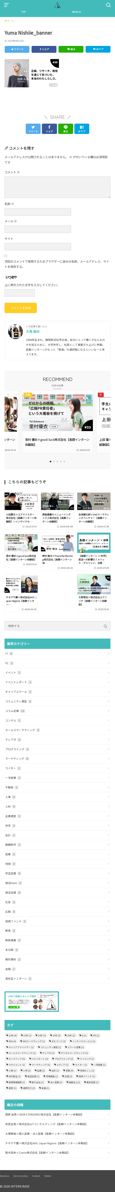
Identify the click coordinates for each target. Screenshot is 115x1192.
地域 (10, 863)
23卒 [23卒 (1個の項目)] (27, 1035)
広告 (10, 902)
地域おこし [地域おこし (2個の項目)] (87, 1070)
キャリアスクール (18, 691)
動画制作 (13, 844)
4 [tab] (61, 461)
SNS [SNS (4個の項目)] (12, 1041)
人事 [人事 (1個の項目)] (12, 1070)
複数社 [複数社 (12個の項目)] (74, 1082)
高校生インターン (18, 978)
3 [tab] (57, 461)
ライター (13, 768)
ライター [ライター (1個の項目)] (81, 1064)
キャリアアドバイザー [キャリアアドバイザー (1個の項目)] (21, 1046)
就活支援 (13, 892)
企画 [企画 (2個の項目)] (41, 1070)
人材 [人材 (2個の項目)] (27, 1070)
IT (9, 653)
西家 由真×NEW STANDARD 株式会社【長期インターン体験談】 (44, 1114)
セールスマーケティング (22, 730)
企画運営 (13, 816)
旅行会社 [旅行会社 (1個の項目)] (38, 1082)
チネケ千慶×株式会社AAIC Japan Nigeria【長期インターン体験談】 (47, 1143)
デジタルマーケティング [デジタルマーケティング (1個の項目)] (74, 1052)
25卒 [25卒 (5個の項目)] (57, 1035)
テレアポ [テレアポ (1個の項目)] (48, 1052)
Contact (36, 1176)
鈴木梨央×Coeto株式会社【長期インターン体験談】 (37, 1152)
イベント (13, 672)
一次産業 (13, 777)
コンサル (13, 720)
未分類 (11, 949)
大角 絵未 (33, 331)
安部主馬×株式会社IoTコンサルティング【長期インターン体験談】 (46, 1124)
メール (11, 221)
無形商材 (13, 959)
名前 (9, 204)
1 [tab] (50, 461)
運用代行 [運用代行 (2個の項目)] (29, 1087)
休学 (10, 825)
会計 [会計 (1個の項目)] (55, 1070)
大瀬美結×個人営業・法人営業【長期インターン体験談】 (40, 1133)
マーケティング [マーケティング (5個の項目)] (41, 1064)
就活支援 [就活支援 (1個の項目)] (33, 1076)
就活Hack (13, 883)
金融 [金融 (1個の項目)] (45, 1087)
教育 (10, 930)
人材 (10, 806)
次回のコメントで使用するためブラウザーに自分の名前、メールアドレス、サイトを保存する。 (57, 264)
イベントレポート (18, 682)
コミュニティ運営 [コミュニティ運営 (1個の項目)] (50, 1046)
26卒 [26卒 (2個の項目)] (71, 1035)
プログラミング (17, 749)
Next (106, 426)
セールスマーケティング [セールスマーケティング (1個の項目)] (22, 1052)
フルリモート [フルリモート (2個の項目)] (40, 1058)
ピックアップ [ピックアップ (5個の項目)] (17, 1058)
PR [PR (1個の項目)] (96, 1035)
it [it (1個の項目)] (84, 1035)
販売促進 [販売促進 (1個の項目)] (92, 1082)
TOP (23, 11)
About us (76, 11)
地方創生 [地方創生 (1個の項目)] (15, 1076)
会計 (10, 835)
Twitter (47, 1176)
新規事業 (13, 940)
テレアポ (13, 739)
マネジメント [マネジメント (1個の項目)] (17, 1064)
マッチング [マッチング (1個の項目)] (87, 1058)
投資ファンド (15, 921)
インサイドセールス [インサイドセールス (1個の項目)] (83, 1041)
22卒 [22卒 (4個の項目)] (13, 1035)
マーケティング (17, 758)
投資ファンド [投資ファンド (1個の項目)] (87, 1076)
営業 (10, 854)
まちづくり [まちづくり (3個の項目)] (59, 1041)
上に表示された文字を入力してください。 (32, 285)
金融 (10, 969)
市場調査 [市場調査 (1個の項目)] (52, 1076)
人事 (10, 797)
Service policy (20, 1176)
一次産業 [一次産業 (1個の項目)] (100, 1064)
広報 (10, 911)
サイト (9, 238)
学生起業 (13, 873)
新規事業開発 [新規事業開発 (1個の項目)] (17, 1082)
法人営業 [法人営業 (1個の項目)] (56, 1082)
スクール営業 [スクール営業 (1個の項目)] (75, 1046)
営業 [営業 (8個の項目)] (69, 1070)
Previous (8, 426)
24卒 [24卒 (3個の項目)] (42, 1035)
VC (9, 663)
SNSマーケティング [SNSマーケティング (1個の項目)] (34, 1041)
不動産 (11, 787)
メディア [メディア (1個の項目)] (62, 1064)
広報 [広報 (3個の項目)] (68, 1076)
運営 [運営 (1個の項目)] (12, 1087)
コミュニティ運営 (18, 701)
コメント (12, 172)
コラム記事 (15, 710)
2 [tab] (54, 461)
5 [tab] (64, 461)
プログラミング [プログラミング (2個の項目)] (64, 1058)
